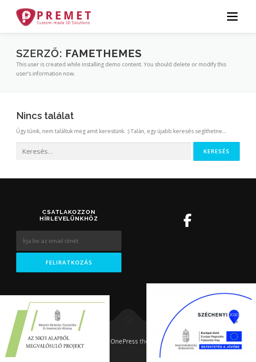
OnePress (124, 341)
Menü (231, 16)
